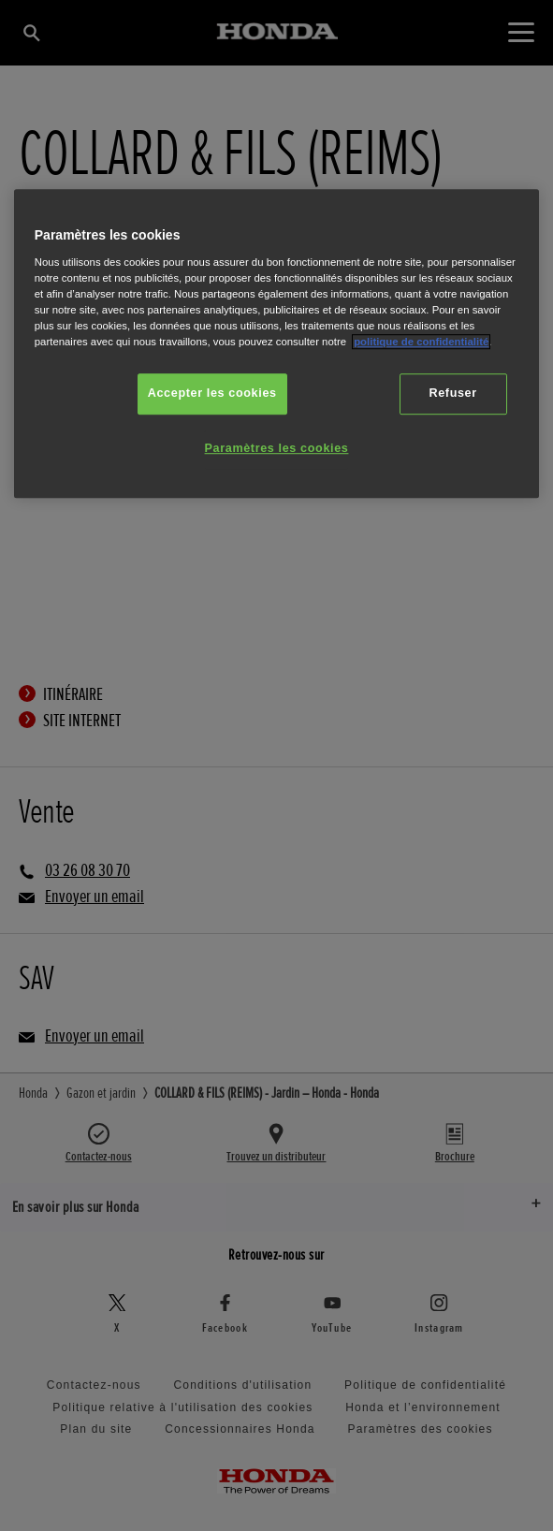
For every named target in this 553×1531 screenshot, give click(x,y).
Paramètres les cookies (277, 448)
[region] (276, 344)
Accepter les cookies (212, 394)
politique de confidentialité (421, 341)
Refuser (452, 394)
